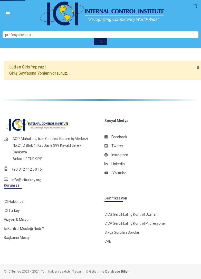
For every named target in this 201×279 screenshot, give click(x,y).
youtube (119, 173)
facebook (119, 137)
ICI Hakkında (14, 201)
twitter (117, 146)
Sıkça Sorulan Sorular (122, 232)
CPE (107, 241)
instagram (119, 155)
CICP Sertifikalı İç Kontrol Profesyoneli (135, 223)
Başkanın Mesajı (17, 238)
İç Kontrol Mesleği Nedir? (24, 228)
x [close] (197, 67)
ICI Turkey (12, 210)
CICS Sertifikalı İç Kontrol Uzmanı (131, 214)
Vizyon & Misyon (17, 219)
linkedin (118, 164)
